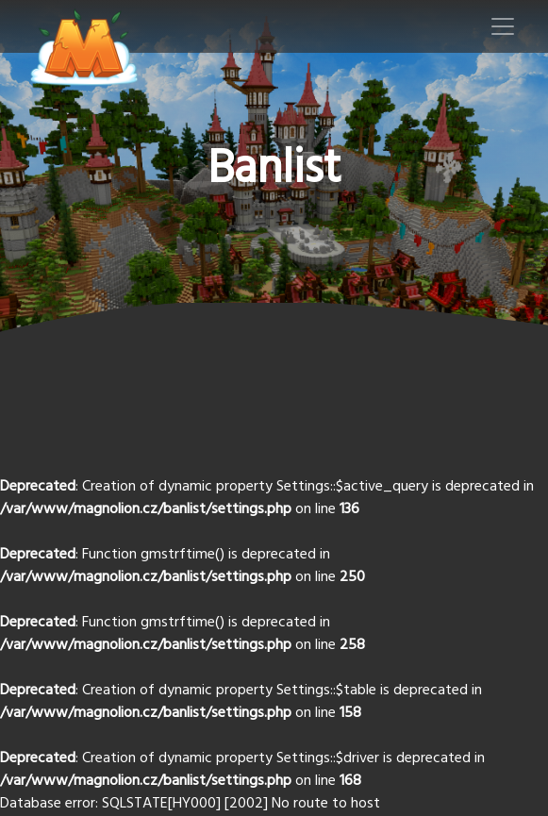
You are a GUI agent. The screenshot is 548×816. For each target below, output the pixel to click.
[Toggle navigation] (502, 26)
